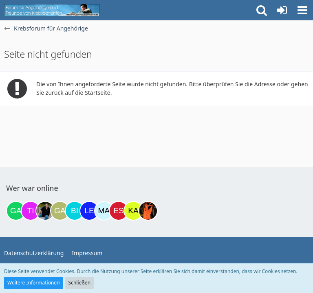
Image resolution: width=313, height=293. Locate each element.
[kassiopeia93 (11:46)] (133, 211)
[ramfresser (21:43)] (45, 211)
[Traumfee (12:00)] (148, 211)
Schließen (79, 282)
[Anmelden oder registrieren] (282, 10)
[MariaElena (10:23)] (104, 211)
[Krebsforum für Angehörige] (51, 10)
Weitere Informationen (33, 282)
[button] (302, 10)
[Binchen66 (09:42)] (74, 211)
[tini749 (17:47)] (30, 211)
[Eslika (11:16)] (118, 211)
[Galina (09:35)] (60, 211)
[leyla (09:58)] (89, 211)
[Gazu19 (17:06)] (16, 211)
